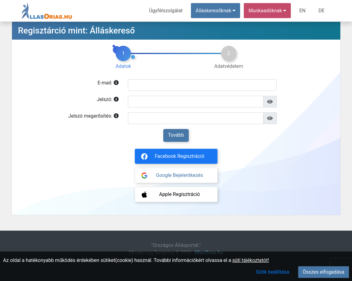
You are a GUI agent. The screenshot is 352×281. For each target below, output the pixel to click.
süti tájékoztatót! (250, 260)
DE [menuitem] (321, 11)
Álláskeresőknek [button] (215, 11)
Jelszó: (108, 99)
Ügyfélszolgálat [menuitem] (166, 11)
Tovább (176, 135)
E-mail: (108, 83)
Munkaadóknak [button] (267, 11)
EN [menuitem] (302, 11)
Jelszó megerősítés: (93, 116)
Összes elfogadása (323, 272)
